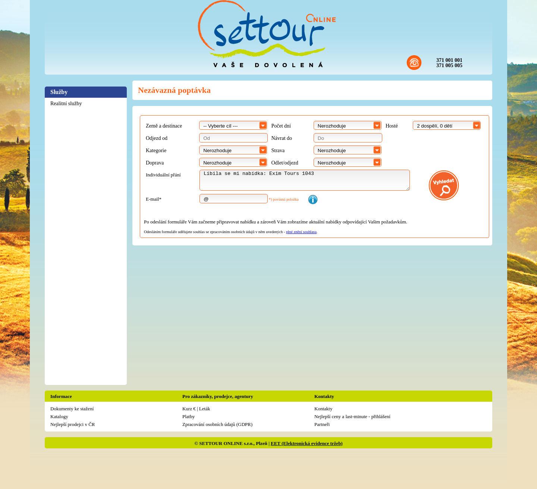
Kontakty (323, 408)
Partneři (322, 424)
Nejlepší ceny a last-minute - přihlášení (352, 416)
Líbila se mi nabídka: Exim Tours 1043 (305, 180)
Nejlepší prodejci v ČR (72, 424)
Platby (188, 416)
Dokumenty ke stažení (72, 408)
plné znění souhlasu (301, 232)
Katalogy (59, 416)
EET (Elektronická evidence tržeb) (307, 443)
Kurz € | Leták (196, 408)
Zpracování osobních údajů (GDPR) (217, 424)
